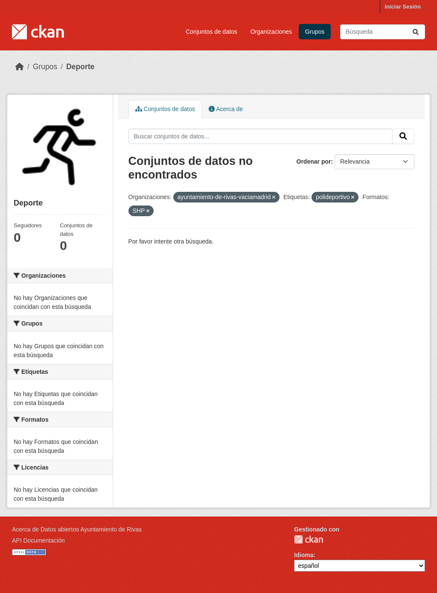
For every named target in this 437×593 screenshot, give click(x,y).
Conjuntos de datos (211, 31)
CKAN (308, 539)
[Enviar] (415, 31)
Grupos (315, 31)
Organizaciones (271, 31)
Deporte (80, 66)
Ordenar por (314, 161)
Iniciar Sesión (403, 6)
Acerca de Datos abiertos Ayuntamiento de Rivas (77, 529)
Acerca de (226, 109)
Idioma (303, 555)
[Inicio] (19, 66)
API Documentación (38, 540)
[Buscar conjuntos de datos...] (382, 31)
